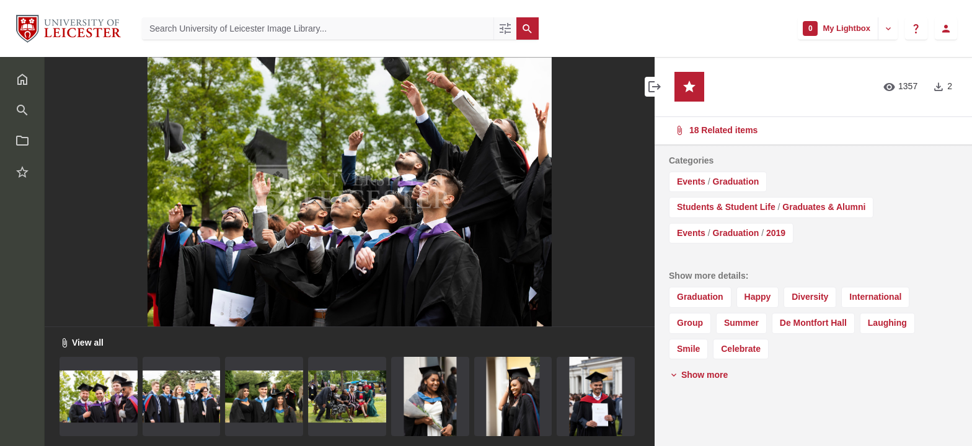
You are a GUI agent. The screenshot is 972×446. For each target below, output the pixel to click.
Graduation (736, 181)
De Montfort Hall (813, 323)
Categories (691, 160)
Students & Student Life (726, 207)
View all (82, 343)
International (875, 297)
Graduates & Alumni (823, 207)
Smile (688, 349)
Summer (741, 323)
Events (691, 181)
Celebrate (741, 349)
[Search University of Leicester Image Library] (317, 28)
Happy (757, 297)
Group (690, 323)
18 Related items (812, 130)
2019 (775, 233)
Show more (698, 375)
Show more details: (708, 276)
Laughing (887, 323)
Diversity (810, 297)
